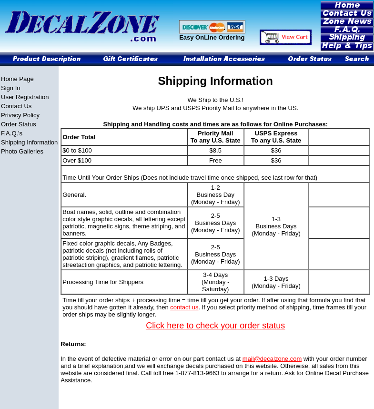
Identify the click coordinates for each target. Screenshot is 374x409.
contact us (184, 307)
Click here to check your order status (215, 325)
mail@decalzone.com (272, 358)
